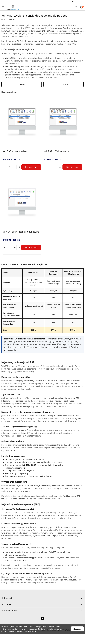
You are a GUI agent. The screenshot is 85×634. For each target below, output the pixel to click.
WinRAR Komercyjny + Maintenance (20, 72)
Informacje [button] (42, 598)
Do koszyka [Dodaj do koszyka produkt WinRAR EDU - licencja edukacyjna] (31, 247)
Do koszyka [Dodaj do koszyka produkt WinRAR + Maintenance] (72, 167)
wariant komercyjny (48, 535)
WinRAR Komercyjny (14, 66)
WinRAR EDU (10, 58)
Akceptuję (77, 629)
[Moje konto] (76, 2)
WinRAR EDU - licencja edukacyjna (21, 231)
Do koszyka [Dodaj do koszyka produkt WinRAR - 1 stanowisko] (31, 167)
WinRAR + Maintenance (56, 151)
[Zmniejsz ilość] (4, 167)
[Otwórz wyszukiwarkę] (76, 7)
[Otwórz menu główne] (2, 7)
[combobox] (13, 92)
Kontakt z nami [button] (42, 610)
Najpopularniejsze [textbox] (9, 92)
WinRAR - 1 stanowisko (15, 151)
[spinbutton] (10, 167)
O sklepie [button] (42, 604)
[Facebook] (42, 618)
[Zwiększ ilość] (15, 167)
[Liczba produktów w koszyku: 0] (81, 7)
